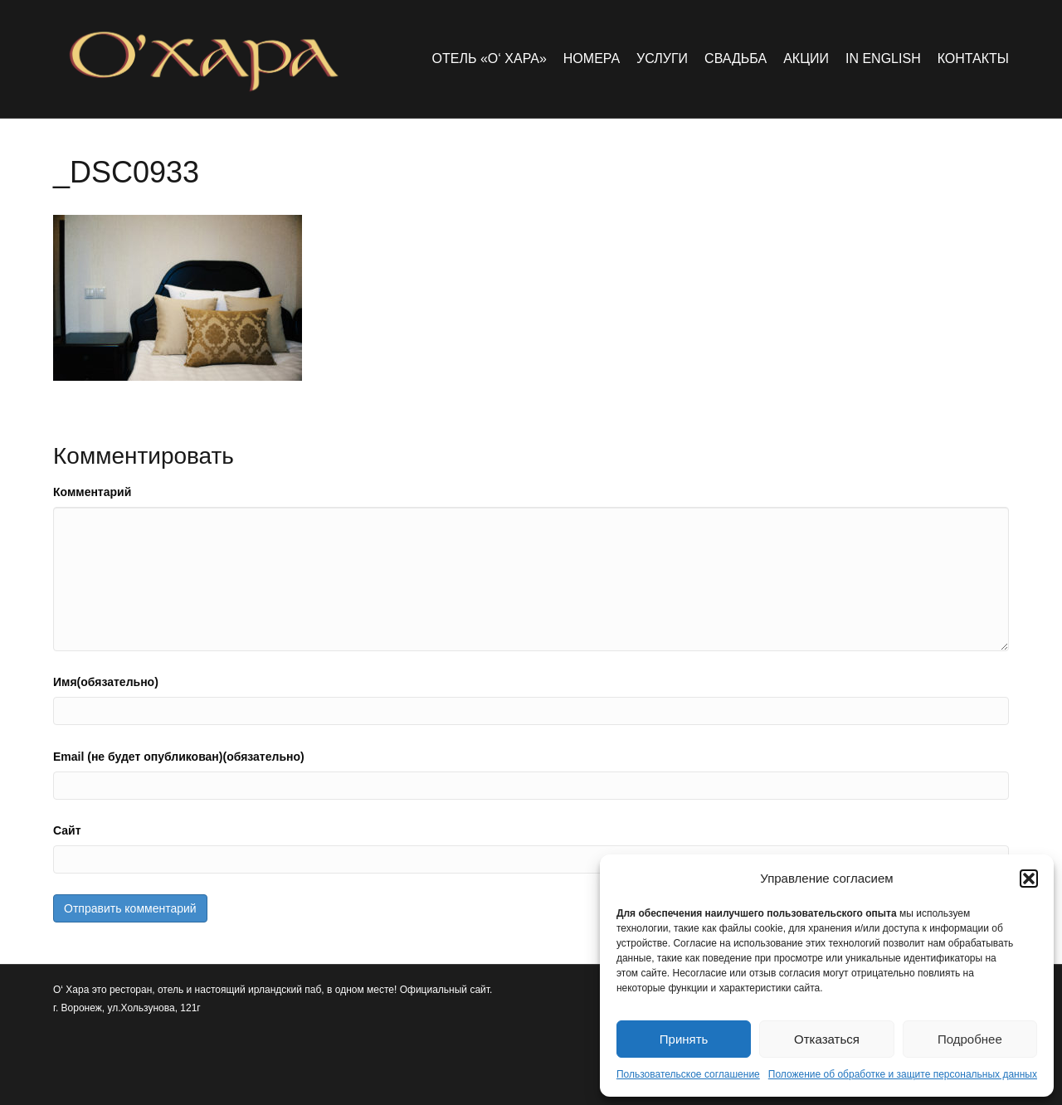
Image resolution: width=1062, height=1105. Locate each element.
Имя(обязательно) (105, 682)
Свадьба (735, 58)
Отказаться (827, 1039)
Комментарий (92, 492)
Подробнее (970, 1039)
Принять (684, 1039)
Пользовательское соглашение (688, 1074)
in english (883, 58)
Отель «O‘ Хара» (489, 58)
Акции (806, 58)
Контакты (973, 58)
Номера (591, 58)
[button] (1029, 878)
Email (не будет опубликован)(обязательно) (178, 756)
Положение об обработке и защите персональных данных (902, 1074)
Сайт (67, 830)
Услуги (662, 58)
